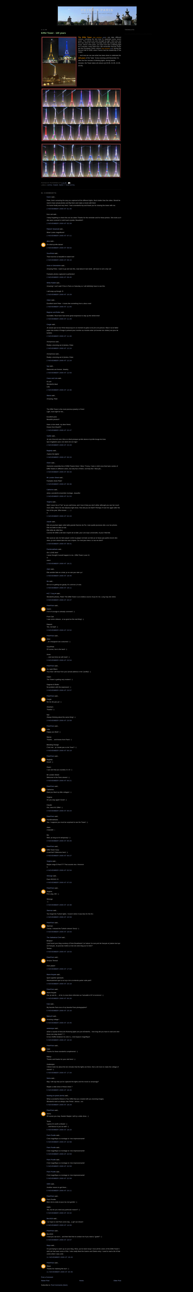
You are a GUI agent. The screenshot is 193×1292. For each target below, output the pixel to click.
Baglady (49, 450)
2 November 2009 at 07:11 (59, 236)
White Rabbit (51, 283)
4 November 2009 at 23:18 (59, 984)
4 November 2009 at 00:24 (59, 811)
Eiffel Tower (53, 185)
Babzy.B (49, 1016)
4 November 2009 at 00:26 (59, 841)
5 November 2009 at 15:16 (59, 1011)
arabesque (50, 1028)
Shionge (50, 876)
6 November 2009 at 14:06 (59, 1225)
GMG (48, 1184)
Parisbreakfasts (52, 549)
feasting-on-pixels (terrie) (55, 1095)
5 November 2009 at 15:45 (59, 1023)
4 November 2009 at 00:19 (59, 750)
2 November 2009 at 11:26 (59, 319)
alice (48, 241)
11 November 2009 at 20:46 (60, 1272)
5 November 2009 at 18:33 (59, 1130)
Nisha (49, 1078)
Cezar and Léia (52, 378)
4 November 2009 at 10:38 (59, 905)
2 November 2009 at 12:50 (59, 373)
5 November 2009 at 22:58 (59, 1142)
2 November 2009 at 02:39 (59, 223)
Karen (49, 197)
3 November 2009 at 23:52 (59, 630)
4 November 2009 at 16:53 (59, 952)
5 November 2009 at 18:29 (59, 1105)
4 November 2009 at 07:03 (59, 882)
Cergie (49, 324)
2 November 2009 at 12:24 (59, 348)
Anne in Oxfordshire (54, 265)
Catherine (50, 490)
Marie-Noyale (51, 974)
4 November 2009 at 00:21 (59, 781)
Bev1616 (50, 1218)
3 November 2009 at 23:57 (59, 690)
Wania (49, 395)
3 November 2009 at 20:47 (59, 600)
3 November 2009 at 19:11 (59, 588)
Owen (49, 463)
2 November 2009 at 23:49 (59, 445)
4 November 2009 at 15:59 (59, 917)
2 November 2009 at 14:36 (59, 390)
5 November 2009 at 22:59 (59, 1154)
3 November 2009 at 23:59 (59, 720)
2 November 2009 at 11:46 (59, 336)
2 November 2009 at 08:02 (59, 248)
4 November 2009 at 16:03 (59, 932)
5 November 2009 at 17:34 (59, 1073)
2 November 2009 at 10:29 (59, 294)
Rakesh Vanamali (53, 229)
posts (104, 37)
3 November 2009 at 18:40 (59, 576)
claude (49, 522)
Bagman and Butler (53, 312)
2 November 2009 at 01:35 (59, 209)
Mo (48, 581)
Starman (50, 910)
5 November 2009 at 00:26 (59, 998)
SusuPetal (50, 253)
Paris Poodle (51, 1135)
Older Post (117, 1281)
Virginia (49, 502)
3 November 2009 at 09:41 (59, 544)
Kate (48, 1004)
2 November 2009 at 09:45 (59, 277)
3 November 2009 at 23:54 (59, 660)
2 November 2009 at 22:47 (59, 430)
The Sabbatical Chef (54, 937)
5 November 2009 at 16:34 (59, 1040)
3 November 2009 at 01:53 (59, 496)
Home (81, 1281)
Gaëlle (49, 436)
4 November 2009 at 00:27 (59, 856)
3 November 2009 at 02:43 (59, 516)
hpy (48, 366)
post (111, 48)
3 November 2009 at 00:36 (59, 484)
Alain (48, 569)
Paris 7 (62, 185)
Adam (49, 300)
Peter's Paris (97, 10)
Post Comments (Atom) (59, 1285)
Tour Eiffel (70, 185)
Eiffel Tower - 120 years (53, 33)
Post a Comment (47, 1277)
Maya (49, 1245)
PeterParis (50, 605)
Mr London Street (53, 477)
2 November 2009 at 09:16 (59, 260)
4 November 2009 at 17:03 (59, 969)
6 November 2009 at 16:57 (59, 1240)
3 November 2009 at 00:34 (59, 472)
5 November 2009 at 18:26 (59, 1090)
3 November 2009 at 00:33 (59, 457)
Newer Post (45, 1281)
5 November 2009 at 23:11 (59, 1190)
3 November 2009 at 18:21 (59, 563)
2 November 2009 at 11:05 (59, 307)
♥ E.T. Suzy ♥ (51, 593)
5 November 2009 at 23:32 (59, 1213)
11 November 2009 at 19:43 (60, 1257)
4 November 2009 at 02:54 (59, 870)
